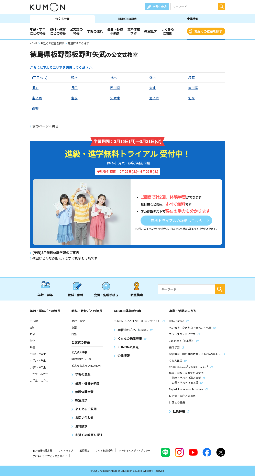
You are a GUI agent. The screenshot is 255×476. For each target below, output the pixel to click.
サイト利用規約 (104, 450)
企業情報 (192, 19)
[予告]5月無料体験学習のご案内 (55, 252)
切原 (191, 97)
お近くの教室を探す (208, 31)
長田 (74, 87)
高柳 (35, 108)
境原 (191, 77)
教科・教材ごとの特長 (58, 31)
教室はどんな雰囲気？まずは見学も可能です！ (66, 258)
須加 (35, 87)
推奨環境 (84, 450)
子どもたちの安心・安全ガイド (50, 456)
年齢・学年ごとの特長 (37, 31)
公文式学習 (62, 19)
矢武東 (115, 97)
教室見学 (150, 31)
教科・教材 (75, 295)
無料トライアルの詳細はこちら (176, 220)
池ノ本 (154, 97)
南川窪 (193, 87)
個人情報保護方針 (42, 450)
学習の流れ (95, 31)
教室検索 (137, 295)
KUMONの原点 (127, 19)
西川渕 (115, 87)
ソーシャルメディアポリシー (135, 450)
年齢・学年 (45, 295)
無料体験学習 (133, 31)
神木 (113, 77)
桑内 (152, 77)
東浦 (152, 87)
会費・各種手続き (115, 31)
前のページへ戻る (45, 126)
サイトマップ (65, 450)
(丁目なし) (39, 77)
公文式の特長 (76, 31)
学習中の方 (160, 6)
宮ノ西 (37, 97)
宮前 (74, 97)
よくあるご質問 (167, 31)
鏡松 (74, 77)
